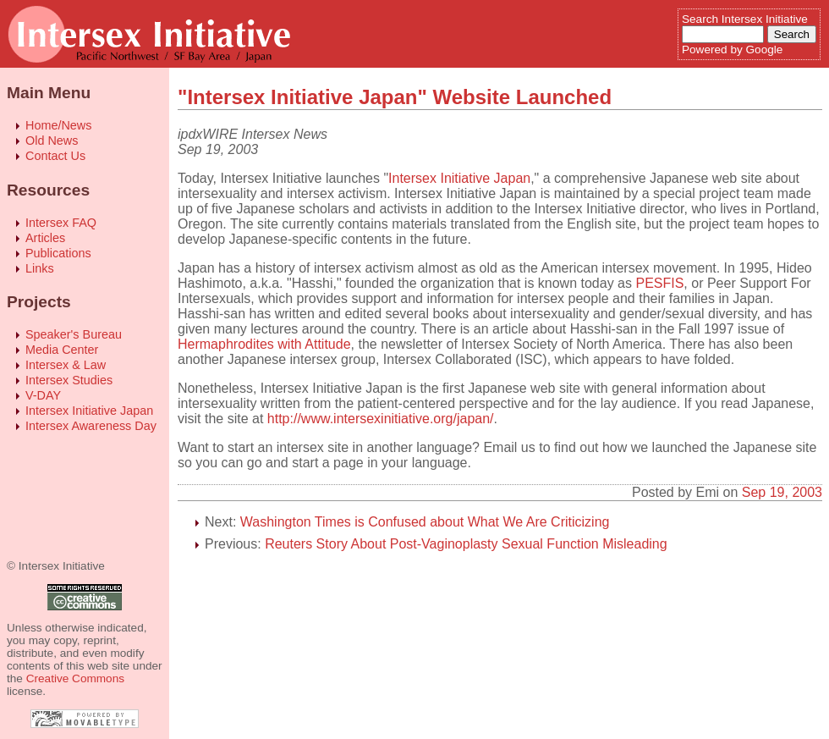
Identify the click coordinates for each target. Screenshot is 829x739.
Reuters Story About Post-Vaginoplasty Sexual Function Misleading (466, 544)
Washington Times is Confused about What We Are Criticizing (425, 522)
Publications (58, 253)
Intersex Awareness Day (90, 426)
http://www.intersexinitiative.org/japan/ (380, 418)
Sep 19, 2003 (782, 492)
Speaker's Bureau (73, 334)
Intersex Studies (69, 380)
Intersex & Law (65, 365)
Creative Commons (75, 678)
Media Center (61, 349)
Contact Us (55, 156)
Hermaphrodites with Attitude (264, 344)
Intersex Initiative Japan (89, 410)
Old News (51, 140)
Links (39, 268)
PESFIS (659, 283)
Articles (45, 238)
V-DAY (43, 395)
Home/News (58, 125)
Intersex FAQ (60, 222)
